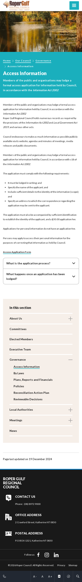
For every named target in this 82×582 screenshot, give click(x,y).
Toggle (70, 319)
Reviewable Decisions (28, 399)
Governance (43, 60)
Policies (19, 386)
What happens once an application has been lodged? (35, 276)
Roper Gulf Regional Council (14, 483)
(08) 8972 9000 (32, 503)
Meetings (16, 420)
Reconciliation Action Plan (31, 392)
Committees (18, 329)
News (13, 430)
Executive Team (20, 349)
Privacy (61, 565)
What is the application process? (28, 263)
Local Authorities (21, 409)
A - (35, 576)
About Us (16, 318)
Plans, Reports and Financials (33, 379)
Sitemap (72, 565)
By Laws (19, 373)
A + (50, 576)
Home (7, 60)
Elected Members (21, 339)
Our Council (23, 60)
